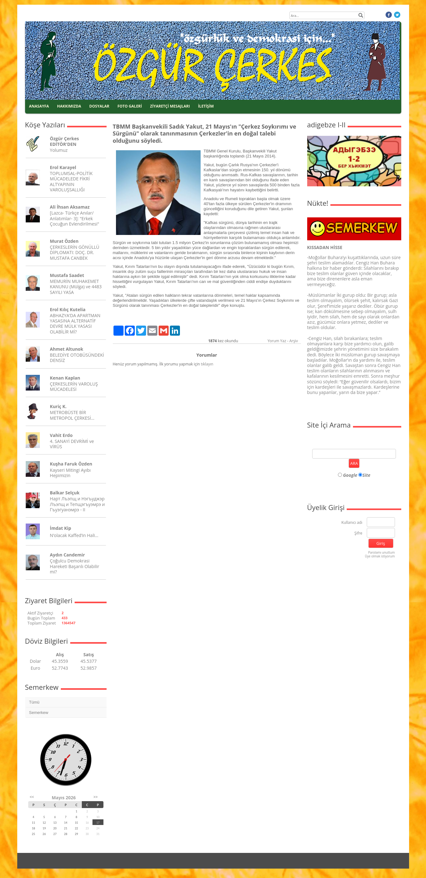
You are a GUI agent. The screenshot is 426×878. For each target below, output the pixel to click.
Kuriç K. (58, 406)
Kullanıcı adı (351, 522)
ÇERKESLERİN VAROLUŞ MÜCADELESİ (74, 386)
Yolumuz (58, 150)
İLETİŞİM (206, 106)
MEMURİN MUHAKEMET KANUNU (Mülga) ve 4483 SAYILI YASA (76, 286)
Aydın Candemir (67, 555)
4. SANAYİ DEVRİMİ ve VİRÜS (72, 444)
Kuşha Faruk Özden (71, 464)
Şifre (358, 533)
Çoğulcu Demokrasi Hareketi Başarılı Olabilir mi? (74, 566)
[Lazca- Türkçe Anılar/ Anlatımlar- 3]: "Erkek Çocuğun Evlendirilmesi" (74, 218)
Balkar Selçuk (65, 493)
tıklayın (207, 364)
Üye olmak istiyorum (380, 556)
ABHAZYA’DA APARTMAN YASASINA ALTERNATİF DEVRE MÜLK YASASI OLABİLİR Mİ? (75, 323)
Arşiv (293, 340)
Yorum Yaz (276, 340)
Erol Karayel (63, 167)
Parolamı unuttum (381, 552)
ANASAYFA (39, 106)
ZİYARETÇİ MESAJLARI (170, 106)
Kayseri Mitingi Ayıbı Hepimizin (70, 472)
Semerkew (38, 712)
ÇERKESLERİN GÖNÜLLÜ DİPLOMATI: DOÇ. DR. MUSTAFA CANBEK (74, 252)
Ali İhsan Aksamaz (70, 207)
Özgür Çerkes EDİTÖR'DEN (64, 141)
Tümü (34, 702)
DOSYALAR (99, 106)
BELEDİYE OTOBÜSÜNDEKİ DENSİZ (77, 357)
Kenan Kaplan (65, 378)
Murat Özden (64, 241)
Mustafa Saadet (67, 275)
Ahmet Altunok (66, 349)
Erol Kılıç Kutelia (68, 309)
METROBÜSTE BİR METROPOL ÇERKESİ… (72, 415)
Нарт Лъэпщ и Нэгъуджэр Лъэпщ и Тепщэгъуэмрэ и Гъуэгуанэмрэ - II (77, 504)
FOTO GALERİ (130, 106)
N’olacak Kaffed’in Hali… (74, 535)
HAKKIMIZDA (69, 106)
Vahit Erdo (61, 435)
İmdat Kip (60, 528)
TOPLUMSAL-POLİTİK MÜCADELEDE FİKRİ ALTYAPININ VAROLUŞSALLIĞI (71, 181)
